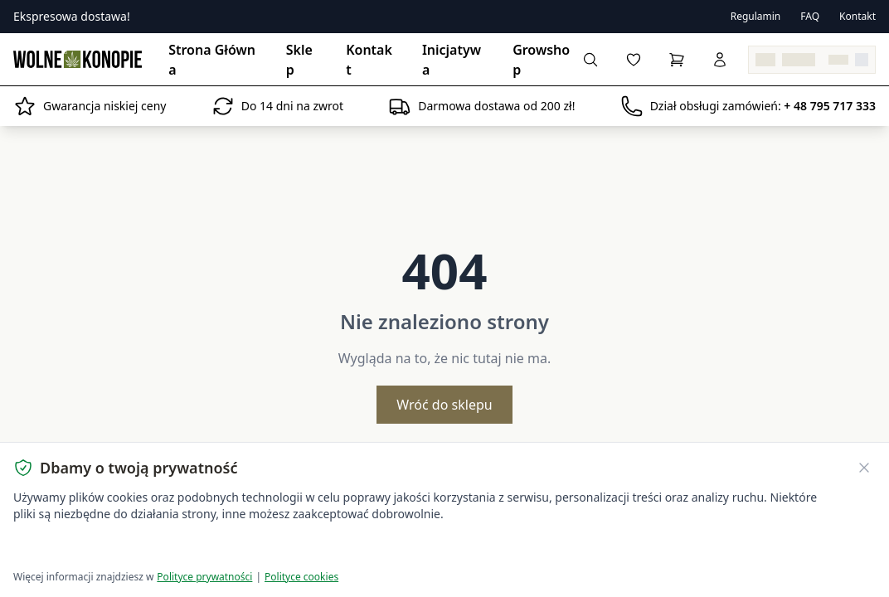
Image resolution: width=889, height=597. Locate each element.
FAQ (809, 16)
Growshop (541, 60)
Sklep (299, 60)
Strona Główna (211, 60)
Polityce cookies (301, 577)
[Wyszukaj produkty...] (590, 60)
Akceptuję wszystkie (73, 548)
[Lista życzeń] (634, 60)
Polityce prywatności (204, 577)
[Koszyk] (677, 60)
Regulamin (756, 16)
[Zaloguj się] (720, 60)
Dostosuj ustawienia (209, 548)
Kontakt (857, 16)
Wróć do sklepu (444, 405)
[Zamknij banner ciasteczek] (864, 467)
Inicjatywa (451, 60)
